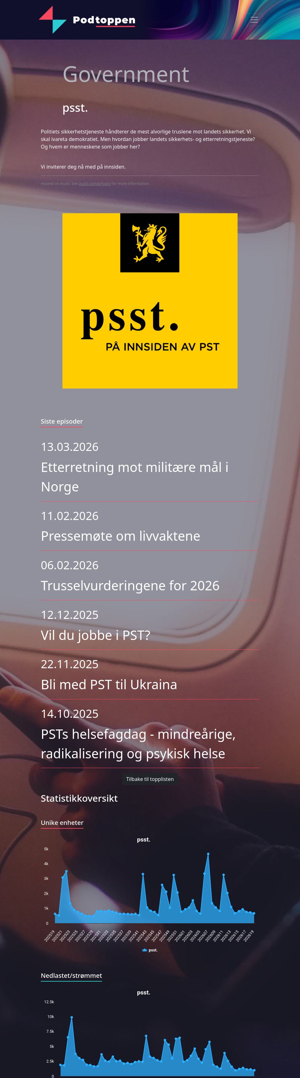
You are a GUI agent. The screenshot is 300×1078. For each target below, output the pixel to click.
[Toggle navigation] (254, 20)
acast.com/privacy (94, 183)
